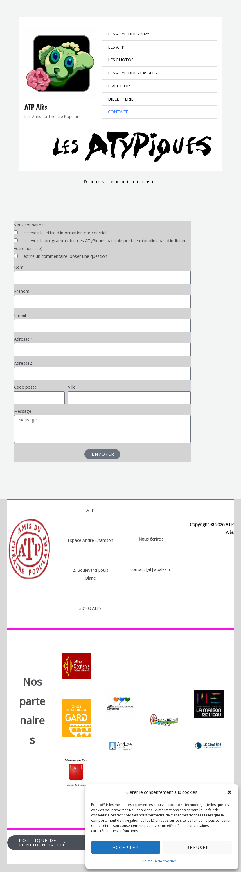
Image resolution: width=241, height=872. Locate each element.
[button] (229, 792)
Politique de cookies (159, 861)
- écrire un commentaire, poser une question (64, 256)
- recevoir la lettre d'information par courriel (63, 232)
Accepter (126, 847)
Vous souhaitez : (29, 225)
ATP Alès (35, 107)
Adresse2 (23, 363)
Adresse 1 (23, 339)
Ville (71, 387)
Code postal (25, 387)
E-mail (20, 315)
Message (22, 411)
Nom (19, 267)
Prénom (21, 291)
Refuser (197, 847)
